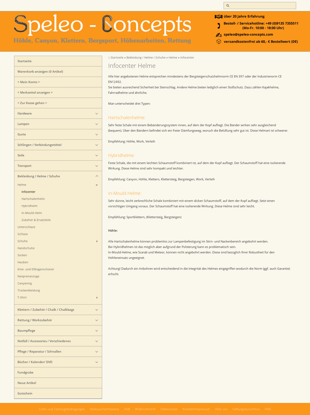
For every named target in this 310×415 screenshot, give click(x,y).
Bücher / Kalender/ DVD (35, 362)
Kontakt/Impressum (196, 409)
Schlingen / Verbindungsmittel (39, 145)
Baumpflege (26, 330)
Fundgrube (25, 372)
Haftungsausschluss (246, 409)
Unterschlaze (26, 227)
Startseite (25, 61)
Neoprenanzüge (28, 276)
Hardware (25, 113)
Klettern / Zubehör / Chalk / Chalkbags (46, 310)
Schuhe (23, 241)
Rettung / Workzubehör (35, 320)
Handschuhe (26, 248)
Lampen (23, 124)
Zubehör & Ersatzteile (36, 220)
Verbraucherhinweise (104, 409)
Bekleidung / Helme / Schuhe (39, 176)
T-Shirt (22, 297)
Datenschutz (169, 409)
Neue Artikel (27, 383)
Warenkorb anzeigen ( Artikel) (40, 71)
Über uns (221, 409)
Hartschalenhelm (33, 199)
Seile (21, 155)
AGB (127, 409)
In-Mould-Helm (32, 213)
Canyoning (25, 283)
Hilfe (268, 409)
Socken (22, 255)
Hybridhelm (29, 206)
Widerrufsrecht (145, 409)
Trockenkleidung (29, 290)
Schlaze (23, 234)
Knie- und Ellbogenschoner (36, 269)
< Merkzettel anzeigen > (35, 92)
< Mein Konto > (29, 82)
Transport (24, 166)
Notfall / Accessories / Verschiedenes (44, 341)
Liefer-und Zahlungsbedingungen (62, 409)
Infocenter (28, 192)
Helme (22, 185)
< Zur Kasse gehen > (32, 103)
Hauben (23, 262)
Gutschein (25, 393)
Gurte (22, 134)
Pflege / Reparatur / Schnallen (39, 351)
